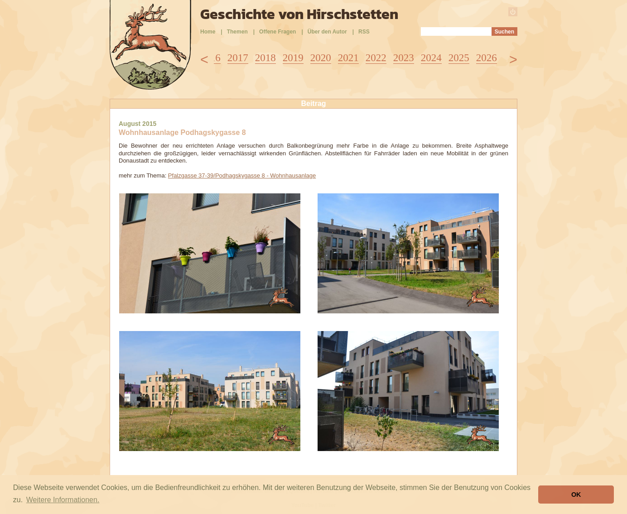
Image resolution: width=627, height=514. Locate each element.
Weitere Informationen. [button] (63, 500)
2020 (320, 57)
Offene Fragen (277, 32)
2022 (376, 57)
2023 (403, 57)
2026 (486, 57)
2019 (293, 57)
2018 (265, 57)
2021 (348, 57)
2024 (431, 57)
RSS (364, 32)
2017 (237, 57)
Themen (237, 32)
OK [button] (576, 494)
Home (207, 32)
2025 (459, 57)
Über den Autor (327, 32)
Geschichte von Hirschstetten (299, 14)
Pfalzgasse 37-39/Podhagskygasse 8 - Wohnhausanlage (242, 175)
